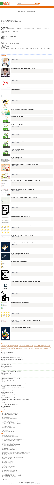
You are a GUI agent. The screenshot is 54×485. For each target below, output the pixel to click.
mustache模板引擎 (31, 348)
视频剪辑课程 (13, 348)
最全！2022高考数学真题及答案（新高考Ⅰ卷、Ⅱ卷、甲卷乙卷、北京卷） (12, 357)
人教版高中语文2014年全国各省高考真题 (17, 141)
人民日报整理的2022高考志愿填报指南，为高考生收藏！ (10, 444)
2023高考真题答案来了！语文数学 (6, 373)
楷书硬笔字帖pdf (7, 348)
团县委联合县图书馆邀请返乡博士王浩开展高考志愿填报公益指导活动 (12, 439)
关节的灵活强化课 (22, 345)
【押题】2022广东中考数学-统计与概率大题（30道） (9, 414)
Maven (6, 345)
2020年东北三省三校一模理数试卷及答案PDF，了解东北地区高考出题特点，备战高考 (25, 164)
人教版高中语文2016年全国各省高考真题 (17, 116)
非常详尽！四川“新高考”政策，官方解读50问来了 (9, 476)
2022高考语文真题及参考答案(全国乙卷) (7, 352)
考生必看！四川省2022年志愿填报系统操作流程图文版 (10, 436)
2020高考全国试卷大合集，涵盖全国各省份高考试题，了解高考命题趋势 (22, 242)
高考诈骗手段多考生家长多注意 (6, 467)
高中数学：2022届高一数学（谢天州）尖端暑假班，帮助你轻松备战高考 (22, 109)
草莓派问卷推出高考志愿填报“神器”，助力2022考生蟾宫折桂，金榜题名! (12, 457)
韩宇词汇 (2, 348)
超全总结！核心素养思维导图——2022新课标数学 (8, 397)
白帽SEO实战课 (34, 345)
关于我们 (33, 482)
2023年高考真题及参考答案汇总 (6, 406)
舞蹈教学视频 (37, 348)
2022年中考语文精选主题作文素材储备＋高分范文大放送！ (20, 216)
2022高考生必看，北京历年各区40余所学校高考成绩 (9, 394)
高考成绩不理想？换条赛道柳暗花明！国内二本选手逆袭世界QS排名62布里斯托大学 (14, 453)
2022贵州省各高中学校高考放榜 (6, 364)
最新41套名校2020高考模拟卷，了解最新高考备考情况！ (20, 302)
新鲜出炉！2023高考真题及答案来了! (6, 366)
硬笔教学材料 (46, 348)
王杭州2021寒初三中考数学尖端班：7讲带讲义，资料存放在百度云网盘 (22, 189)
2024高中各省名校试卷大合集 (16, 89)
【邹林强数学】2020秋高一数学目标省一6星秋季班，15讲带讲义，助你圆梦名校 (24, 197)
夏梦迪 (39, 345)
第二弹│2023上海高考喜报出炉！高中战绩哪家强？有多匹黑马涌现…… (12, 385)
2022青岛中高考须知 (5, 430)
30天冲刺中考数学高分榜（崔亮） (16, 157)
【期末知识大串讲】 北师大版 (45, 345)
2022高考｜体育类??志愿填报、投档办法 (8, 466)
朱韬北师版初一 (25, 348)
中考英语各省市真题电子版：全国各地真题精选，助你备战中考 (21, 327)
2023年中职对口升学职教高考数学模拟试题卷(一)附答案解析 (10, 404)
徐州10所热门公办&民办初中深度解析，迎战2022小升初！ (10, 421)
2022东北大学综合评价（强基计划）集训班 (8, 463)
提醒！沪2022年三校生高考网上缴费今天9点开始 (9, 470)
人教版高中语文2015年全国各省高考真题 (17, 124)
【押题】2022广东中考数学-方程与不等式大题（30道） (10, 431)
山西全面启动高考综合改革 (6, 454)
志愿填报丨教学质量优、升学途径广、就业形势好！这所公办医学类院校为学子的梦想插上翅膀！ (16, 452)
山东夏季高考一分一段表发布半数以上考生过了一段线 (10, 440)
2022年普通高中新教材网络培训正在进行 (7, 390)
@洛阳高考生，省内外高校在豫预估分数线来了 (9, 449)
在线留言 (30, 482)
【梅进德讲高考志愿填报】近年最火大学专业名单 (9, 471)
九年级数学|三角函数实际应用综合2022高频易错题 (9, 418)
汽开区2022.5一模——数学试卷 (6, 426)
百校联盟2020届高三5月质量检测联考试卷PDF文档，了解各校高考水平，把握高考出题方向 (25, 281)
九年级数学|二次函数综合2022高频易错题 (8, 422)
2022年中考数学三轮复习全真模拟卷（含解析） (9, 427)
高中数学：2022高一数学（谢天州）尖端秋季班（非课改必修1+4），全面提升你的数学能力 (25, 320)
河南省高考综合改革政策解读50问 (7, 461)
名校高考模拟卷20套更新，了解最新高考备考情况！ (19, 261)
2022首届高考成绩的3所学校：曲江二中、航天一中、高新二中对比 (11, 378)
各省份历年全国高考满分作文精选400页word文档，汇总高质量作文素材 (22, 235)
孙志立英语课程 (28, 345)
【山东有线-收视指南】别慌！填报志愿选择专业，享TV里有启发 (11, 475)
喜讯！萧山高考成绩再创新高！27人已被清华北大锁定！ (10, 441)
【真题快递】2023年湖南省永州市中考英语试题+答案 (9, 380)
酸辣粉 (41, 348)
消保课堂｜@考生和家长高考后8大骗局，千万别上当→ (10, 465)
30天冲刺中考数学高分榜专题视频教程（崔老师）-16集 (20, 253)
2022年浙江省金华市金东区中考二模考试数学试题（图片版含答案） (12, 423)
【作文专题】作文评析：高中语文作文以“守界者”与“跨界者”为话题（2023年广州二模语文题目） (15, 399)
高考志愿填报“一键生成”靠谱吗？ (6, 462)
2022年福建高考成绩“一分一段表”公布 (7, 448)
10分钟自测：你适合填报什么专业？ (7, 458)
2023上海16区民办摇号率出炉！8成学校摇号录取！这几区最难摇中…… (12, 371)
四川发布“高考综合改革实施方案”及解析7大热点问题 (9, 445)
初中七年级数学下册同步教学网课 (13, 345)
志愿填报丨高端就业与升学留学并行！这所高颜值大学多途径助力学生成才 (13, 443)
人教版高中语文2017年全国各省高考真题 (17, 149)
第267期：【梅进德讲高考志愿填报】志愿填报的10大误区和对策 (11, 474)
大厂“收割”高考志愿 (4, 479)
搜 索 (37, 3)
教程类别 (25, 482)
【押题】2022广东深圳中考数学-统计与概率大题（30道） (10, 413)
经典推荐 (27, 482)
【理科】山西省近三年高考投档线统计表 (8, 435)
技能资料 (2, 345)
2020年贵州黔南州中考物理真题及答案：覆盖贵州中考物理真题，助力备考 (23, 68)
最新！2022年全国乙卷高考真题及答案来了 (7, 392)
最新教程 (22, 482)
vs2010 (52, 345)
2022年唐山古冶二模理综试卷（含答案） (8, 417)
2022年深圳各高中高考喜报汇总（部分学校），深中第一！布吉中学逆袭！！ (12, 359)
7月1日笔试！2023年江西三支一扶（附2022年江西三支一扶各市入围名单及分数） (13, 387)
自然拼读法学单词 (19, 348)
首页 (20, 482)
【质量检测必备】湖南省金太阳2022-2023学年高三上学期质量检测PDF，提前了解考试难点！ (26, 180)
